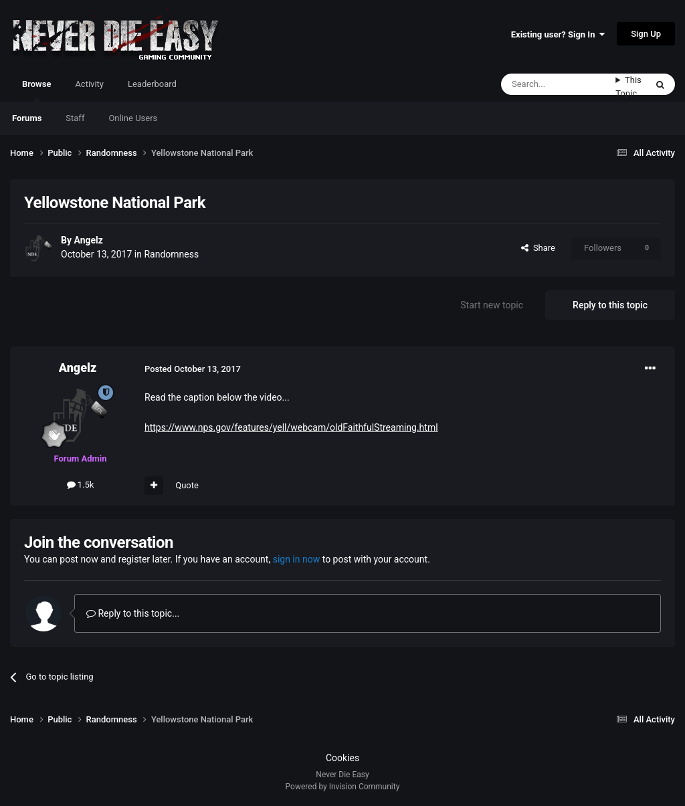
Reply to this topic (610, 305)
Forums (26, 118)
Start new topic (491, 305)
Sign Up (646, 34)
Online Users (132, 118)
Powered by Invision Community (343, 786)
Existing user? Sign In (558, 34)
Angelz (88, 240)
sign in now (296, 559)
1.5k (80, 485)
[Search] (558, 84)
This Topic (628, 86)
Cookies (342, 757)
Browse (36, 90)
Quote (187, 485)
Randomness (171, 254)
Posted (192, 369)
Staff (75, 118)
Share (538, 248)
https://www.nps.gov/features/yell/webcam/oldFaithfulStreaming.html (291, 427)
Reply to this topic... (132, 613)
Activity (89, 84)
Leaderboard (152, 84)
